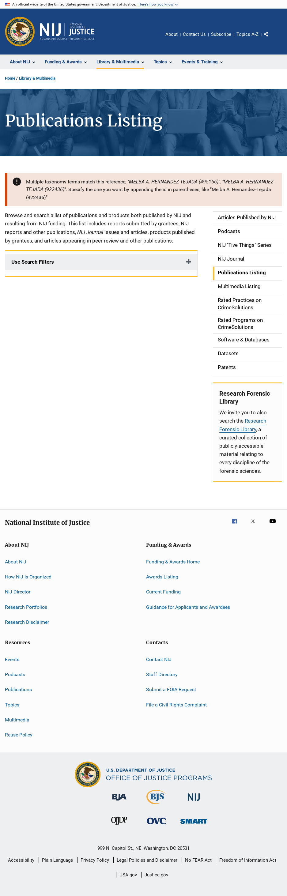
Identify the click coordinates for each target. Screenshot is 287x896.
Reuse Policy (18, 735)
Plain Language (57, 860)
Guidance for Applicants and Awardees (188, 607)
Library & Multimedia (37, 78)
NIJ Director (17, 592)
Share (271, 38)
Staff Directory (162, 674)
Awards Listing (162, 577)
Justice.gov (156, 875)
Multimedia (17, 720)
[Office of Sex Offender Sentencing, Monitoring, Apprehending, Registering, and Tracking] (193, 825)
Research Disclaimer (27, 622)
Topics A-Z (247, 34)
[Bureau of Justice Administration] (119, 801)
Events (12, 659)
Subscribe (221, 34)
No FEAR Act (198, 860)
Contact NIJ (159, 659)
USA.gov (128, 875)
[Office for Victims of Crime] (156, 825)
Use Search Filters (32, 262)
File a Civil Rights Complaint (176, 704)
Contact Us (194, 34)
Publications (18, 689)
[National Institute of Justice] (194, 802)
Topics (12, 704)
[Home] (67, 31)
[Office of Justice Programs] (20, 32)
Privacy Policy (95, 860)
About (171, 34)
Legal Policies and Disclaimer (147, 860)
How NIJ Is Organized (28, 577)
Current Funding (163, 592)
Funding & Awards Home (173, 562)
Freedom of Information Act (247, 860)
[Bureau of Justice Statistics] (156, 805)
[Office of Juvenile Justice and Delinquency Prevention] (119, 826)
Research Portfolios (26, 607)
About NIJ (15, 562)
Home (10, 78)
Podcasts (15, 674)
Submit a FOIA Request (171, 689)
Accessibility (21, 860)
